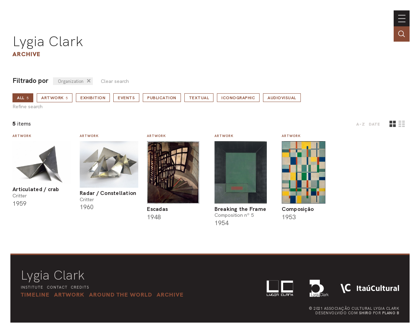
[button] (120, 294)
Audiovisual (282, 98)
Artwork (54, 98)
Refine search (27, 107)
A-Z (360, 124)
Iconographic (238, 98)
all (23, 98)
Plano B (391, 312)
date (374, 124)
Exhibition (92, 98)
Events (126, 98)
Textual (199, 98)
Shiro (365, 312)
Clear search (115, 81)
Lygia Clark (47, 41)
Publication (161, 98)
